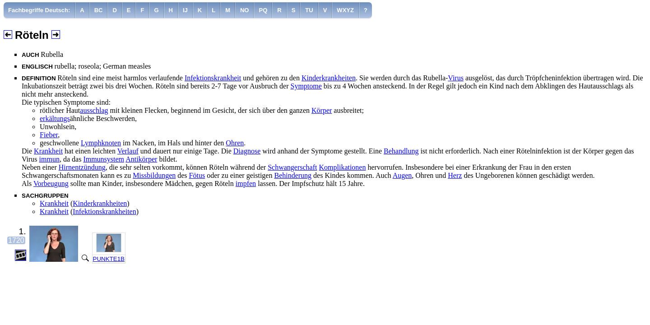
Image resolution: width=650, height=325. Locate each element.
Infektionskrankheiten (104, 211)
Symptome (306, 86)
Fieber (49, 135)
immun (49, 159)
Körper (321, 110)
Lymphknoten (101, 143)
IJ (185, 10)
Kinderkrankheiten (329, 78)
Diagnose (246, 151)
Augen (402, 175)
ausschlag (94, 110)
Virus (456, 78)
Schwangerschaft (292, 167)
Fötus (197, 175)
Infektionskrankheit (213, 78)
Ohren (235, 143)
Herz (455, 175)
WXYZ (345, 10)
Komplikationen (342, 167)
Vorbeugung (51, 183)
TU (309, 10)
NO (244, 10)
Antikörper (141, 159)
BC (98, 10)
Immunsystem (103, 159)
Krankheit (48, 151)
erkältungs (55, 118)
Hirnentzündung (82, 167)
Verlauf (128, 151)
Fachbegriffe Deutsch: (39, 10)
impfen (246, 183)
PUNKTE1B (109, 258)
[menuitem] (39, 10)
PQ (263, 10)
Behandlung (401, 151)
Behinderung (292, 175)
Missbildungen (154, 175)
